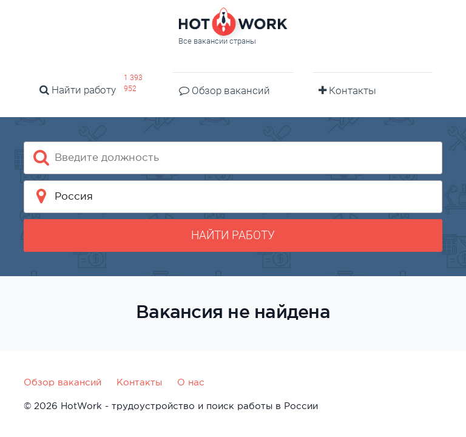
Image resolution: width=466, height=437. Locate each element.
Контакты (347, 90)
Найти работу (77, 90)
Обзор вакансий (224, 90)
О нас (190, 382)
